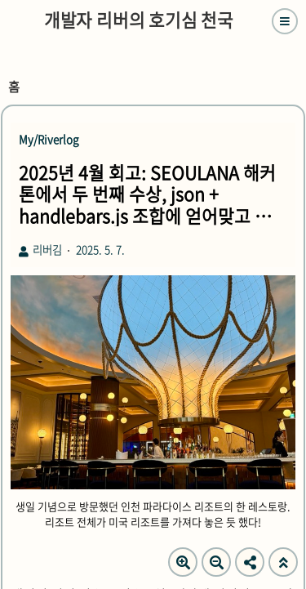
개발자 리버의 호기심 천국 (138, 20)
